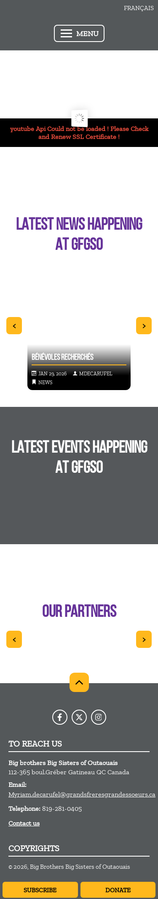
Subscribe (40, 890)
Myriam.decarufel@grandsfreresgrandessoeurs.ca (81, 794)
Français (139, 8)
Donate (118, 890)
